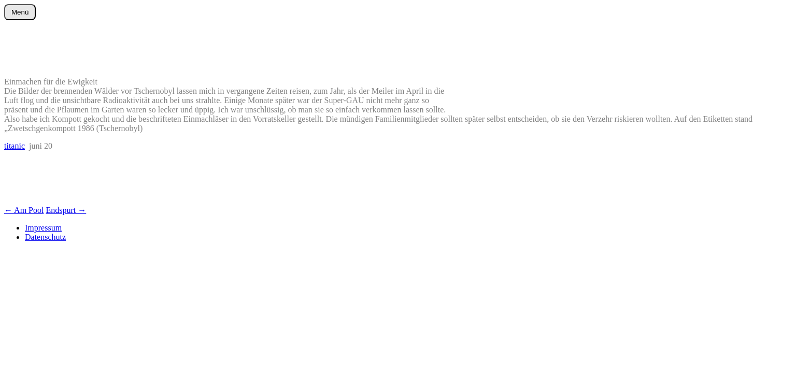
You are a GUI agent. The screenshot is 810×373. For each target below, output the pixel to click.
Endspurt (66, 210)
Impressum (43, 227)
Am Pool (24, 210)
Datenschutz (45, 237)
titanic (14, 145)
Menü (20, 12)
